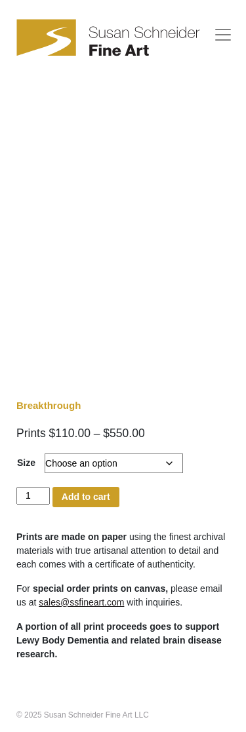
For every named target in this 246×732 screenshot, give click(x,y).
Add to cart (86, 496)
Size (26, 462)
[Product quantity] (33, 496)
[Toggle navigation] (223, 35)
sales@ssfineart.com (81, 602)
